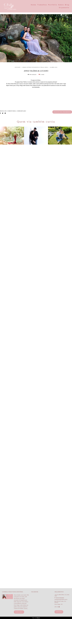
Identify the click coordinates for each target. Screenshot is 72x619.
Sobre (61, 5)
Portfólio (52, 5)
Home (33, 5)
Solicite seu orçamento (62, 557)
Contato (59, 613)
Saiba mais (19, 614)
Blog (67, 5)
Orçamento (64, 7)
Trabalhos (42, 5)
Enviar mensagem (60, 599)
